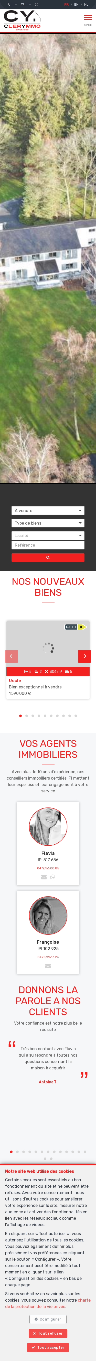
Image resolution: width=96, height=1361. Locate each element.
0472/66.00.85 (48, 868)
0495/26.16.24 (48, 957)
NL (86, 4)
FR (66, 4)
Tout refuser (50, 1333)
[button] (48, 535)
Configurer (50, 1319)
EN (76, 4)
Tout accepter (51, 1347)
